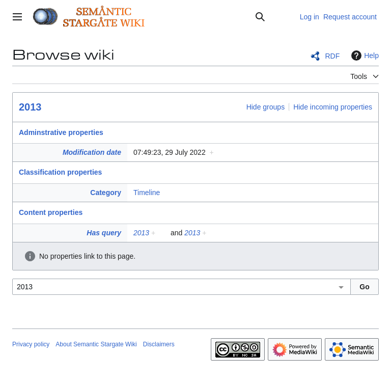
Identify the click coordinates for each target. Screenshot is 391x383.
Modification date (92, 152)
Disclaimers (159, 344)
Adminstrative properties (61, 132)
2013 (30, 107)
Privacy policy (30, 344)
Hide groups (265, 107)
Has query (104, 233)
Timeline (146, 192)
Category (105, 192)
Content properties (50, 212)
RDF (332, 56)
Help (364, 55)
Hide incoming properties (332, 107)
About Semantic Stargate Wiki (95, 344)
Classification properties (60, 172)
